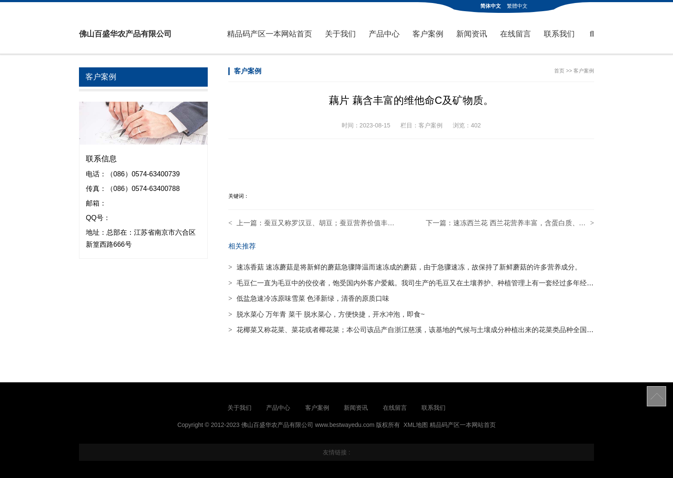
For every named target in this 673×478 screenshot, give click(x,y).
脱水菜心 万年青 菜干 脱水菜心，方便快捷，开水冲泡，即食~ (326, 314)
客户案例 (427, 34)
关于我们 (340, 34)
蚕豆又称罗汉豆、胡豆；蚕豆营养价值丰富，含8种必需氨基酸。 (362, 223)
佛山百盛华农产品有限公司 (125, 34)
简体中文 (490, 6)
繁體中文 (517, 6)
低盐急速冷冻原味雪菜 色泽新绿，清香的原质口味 (308, 298)
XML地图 (415, 424)
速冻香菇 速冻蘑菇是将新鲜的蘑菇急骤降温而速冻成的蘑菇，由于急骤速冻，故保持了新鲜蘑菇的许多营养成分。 (405, 267)
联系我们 (559, 34)
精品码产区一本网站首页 (269, 34)
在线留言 (515, 34)
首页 (559, 71)
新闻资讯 (471, 34)
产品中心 (384, 34)
